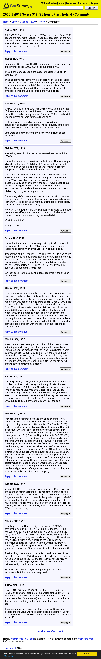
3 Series (24, 21)
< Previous (8, 648)
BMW (14, 21)
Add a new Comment (50, 631)
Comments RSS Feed (22, 638)
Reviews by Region (88, 3)
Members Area (85, 638)
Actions (66, 51)
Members (71, 3)
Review (42, 21)
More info (8, 656)
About (61, 3)
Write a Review (49, 3)
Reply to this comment (16, 51)
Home (6, 21)
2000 (33, 21)
